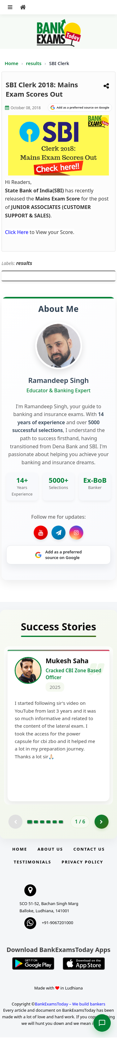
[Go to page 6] (61, 822)
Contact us (89, 849)
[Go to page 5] (54, 822)
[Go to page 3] (42, 822)
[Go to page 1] (29, 822)
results (34, 63)
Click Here (16, 232)
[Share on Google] (80, 108)
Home (11, 63)
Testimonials (32, 862)
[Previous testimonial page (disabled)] (15, 822)
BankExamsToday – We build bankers (70, 1004)
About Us (50, 849)
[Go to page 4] (48, 822)
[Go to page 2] (36, 822)
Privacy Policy (82, 862)
